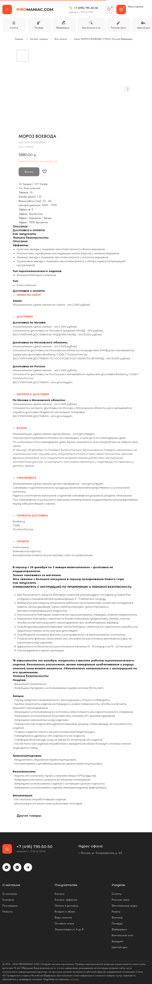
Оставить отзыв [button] (64, 923)
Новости (7, 911)
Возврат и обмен (65, 911)
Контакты (8, 899)
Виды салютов (63, 917)
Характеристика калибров (38, 161)
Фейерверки (119, 929)
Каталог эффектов (66, 899)
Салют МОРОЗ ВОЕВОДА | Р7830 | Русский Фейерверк (103, 39)
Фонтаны (117, 917)
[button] (7, 9)
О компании (9, 893)
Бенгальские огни (122, 935)
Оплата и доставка (66, 905)
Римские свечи (120, 899)
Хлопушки (117, 941)
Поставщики (9, 905)
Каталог (60, 893)
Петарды (117, 923)
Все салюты (61, 39)
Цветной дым (119, 947)
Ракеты (116, 911)
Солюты (116, 893)
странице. (74, 979)
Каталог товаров (39, 39)
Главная (19, 39)
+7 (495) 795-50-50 (86, 8)
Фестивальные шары (124, 905)
